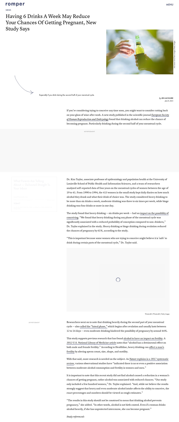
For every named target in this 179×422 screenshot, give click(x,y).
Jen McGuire (167, 98)
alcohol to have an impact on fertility (143, 338)
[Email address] (34, 199)
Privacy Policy (17, 211)
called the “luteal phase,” (93, 326)
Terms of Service (45, 209)
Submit (17, 206)
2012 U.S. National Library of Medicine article (91, 342)
